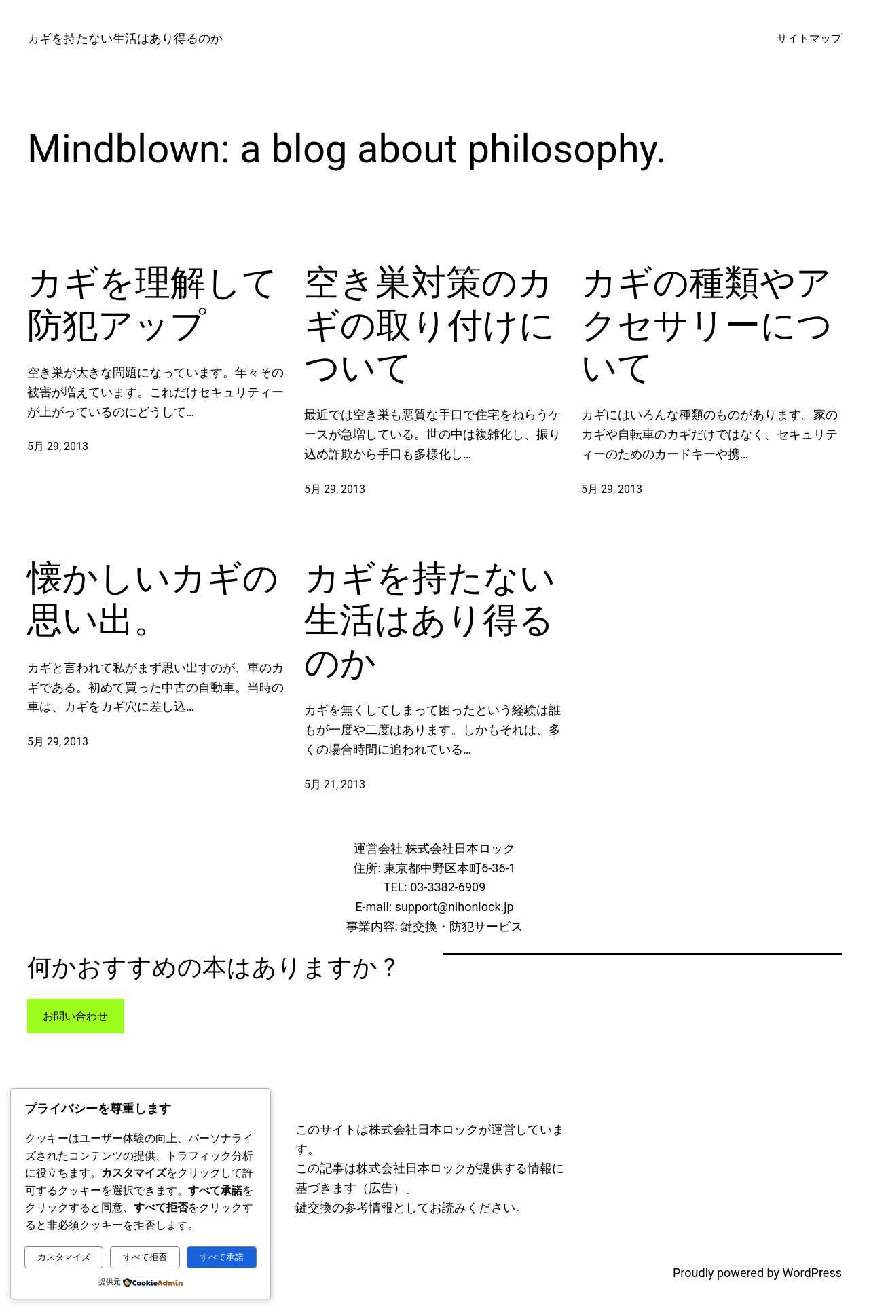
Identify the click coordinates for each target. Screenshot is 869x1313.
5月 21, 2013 (334, 784)
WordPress (812, 1272)
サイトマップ (809, 38)
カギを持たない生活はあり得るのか (125, 38)
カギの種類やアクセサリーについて (706, 325)
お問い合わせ (75, 1016)
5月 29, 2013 (57, 446)
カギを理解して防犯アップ (152, 304)
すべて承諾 (222, 1257)
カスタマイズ (63, 1257)
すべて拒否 (145, 1257)
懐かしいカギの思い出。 (152, 599)
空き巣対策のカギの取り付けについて (429, 325)
